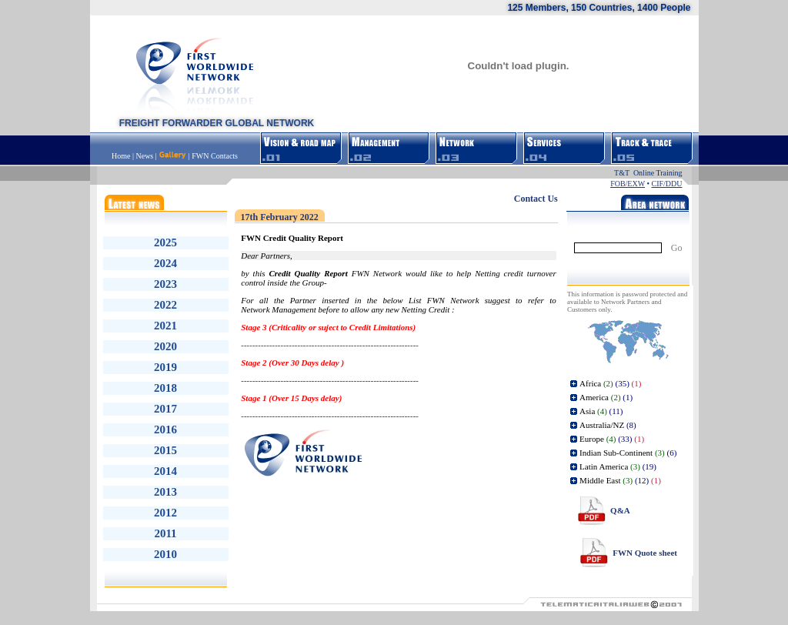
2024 (165, 263)
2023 (165, 284)
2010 (165, 554)
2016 (165, 429)
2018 (165, 388)
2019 (165, 367)
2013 (165, 492)
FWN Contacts (215, 156)
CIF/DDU (666, 183)
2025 (165, 242)
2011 (165, 533)
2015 (165, 450)
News (144, 156)
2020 (165, 346)
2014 (165, 471)
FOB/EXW (627, 183)
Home (122, 156)
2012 (165, 512)
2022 (165, 305)
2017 (165, 409)
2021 (165, 325)
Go (677, 247)
